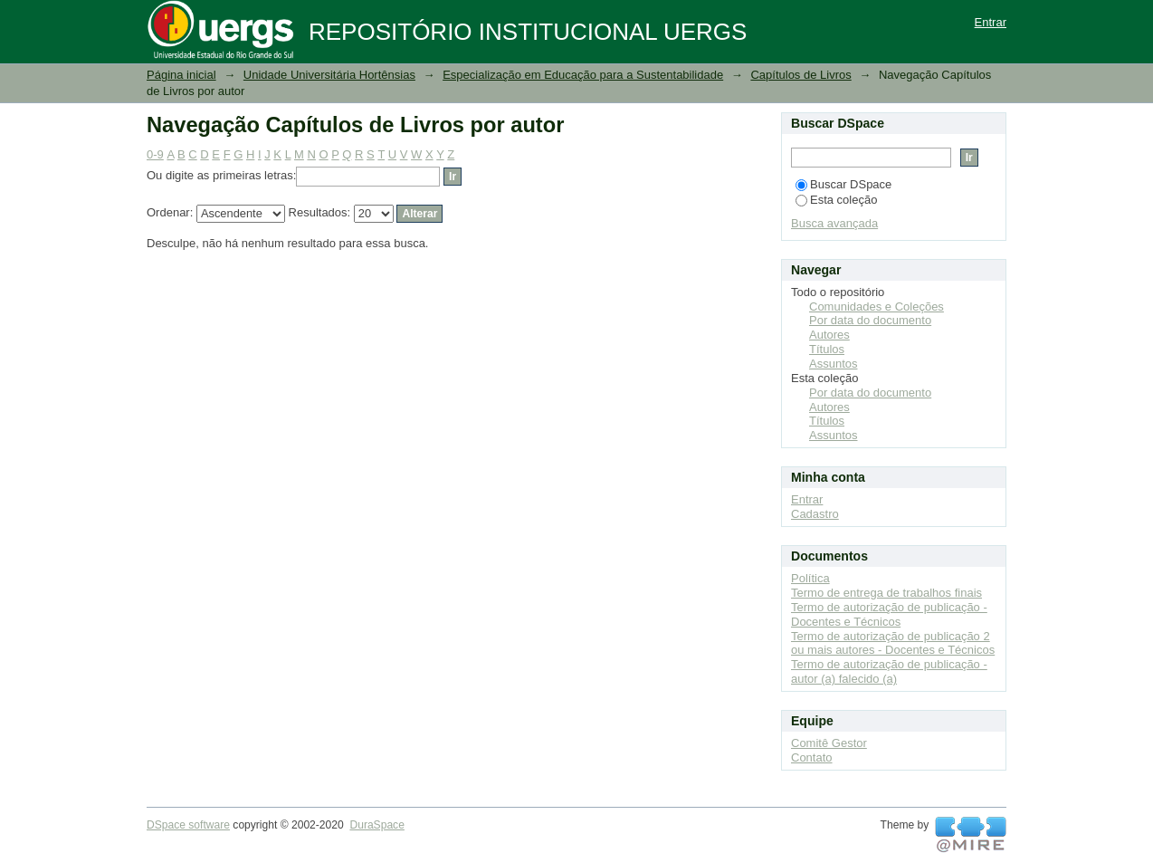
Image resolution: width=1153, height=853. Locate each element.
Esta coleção (836, 199)
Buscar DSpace (843, 184)
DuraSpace (376, 825)
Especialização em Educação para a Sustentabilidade (583, 74)
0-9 (155, 154)
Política (810, 578)
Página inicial (181, 74)
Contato (812, 757)
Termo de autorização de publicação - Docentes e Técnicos (889, 614)
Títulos (826, 349)
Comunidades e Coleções (876, 306)
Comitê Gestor (829, 743)
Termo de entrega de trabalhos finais (886, 592)
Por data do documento (870, 320)
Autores (829, 334)
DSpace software (188, 825)
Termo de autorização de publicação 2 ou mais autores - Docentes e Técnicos (893, 643)
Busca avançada (834, 223)
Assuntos (833, 363)
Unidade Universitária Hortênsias (329, 74)
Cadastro (815, 514)
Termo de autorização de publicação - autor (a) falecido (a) (889, 671)
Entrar (990, 22)
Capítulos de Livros (800, 74)
